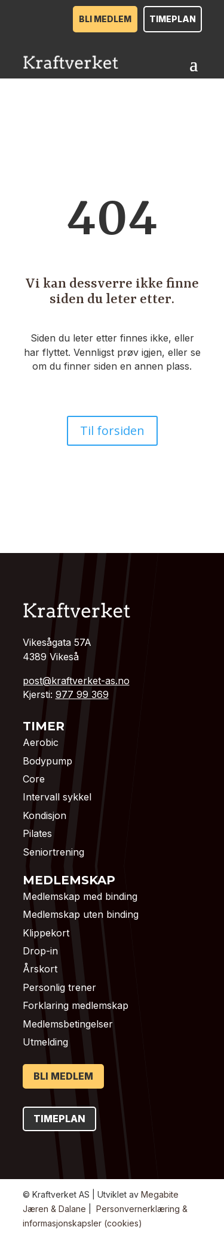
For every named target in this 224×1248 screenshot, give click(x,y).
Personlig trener (59, 987)
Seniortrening (53, 852)
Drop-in (40, 951)
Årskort (40, 969)
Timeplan (172, 19)
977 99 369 (82, 694)
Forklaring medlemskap (75, 1005)
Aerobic (41, 742)
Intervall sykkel (57, 797)
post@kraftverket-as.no (76, 681)
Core (34, 779)
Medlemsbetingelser (68, 1024)
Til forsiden (112, 430)
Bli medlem (105, 19)
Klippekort (46, 933)
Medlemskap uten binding (81, 914)
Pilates (37, 833)
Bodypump (47, 761)
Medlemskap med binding (80, 896)
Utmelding (45, 1042)
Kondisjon (44, 815)
